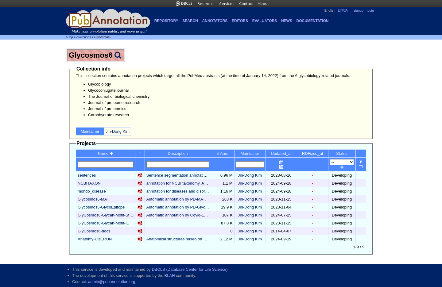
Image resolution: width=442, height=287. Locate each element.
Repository (166, 21)
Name (105, 153)
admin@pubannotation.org (111, 281)
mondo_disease (92, 191)
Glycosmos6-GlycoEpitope (101, 207)
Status (341, 153)
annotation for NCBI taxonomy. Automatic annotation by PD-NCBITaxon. (210, 183)
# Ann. (222, 153)
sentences (87, 175)
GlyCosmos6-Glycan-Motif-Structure (110, 215)
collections (83, 37)
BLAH (170, 275)
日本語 (343, 10)
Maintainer (250, 153)
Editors (240, 21)
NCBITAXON (89, 183)
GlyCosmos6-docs (94, 231)
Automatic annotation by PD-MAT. (176, 199)
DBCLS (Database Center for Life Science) (189, 269)
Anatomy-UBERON (95, 239)
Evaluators (264, 21)
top (71, 37)
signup (358, 10)
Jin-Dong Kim (118, 131)
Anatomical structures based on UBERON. (184, 239)
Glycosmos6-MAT (93, 199)
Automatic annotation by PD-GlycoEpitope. (184, 207)
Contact (246, 3)
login (370, 10)
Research (206, 3)
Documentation (313, 21)
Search (190, 21)
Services (227, 3)
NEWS (286, 21)
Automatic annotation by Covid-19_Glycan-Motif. (189, 215)
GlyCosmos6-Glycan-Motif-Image (107, 223)
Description (178, 153)
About (263, 3)
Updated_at (281, 153)
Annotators (215, 21)
